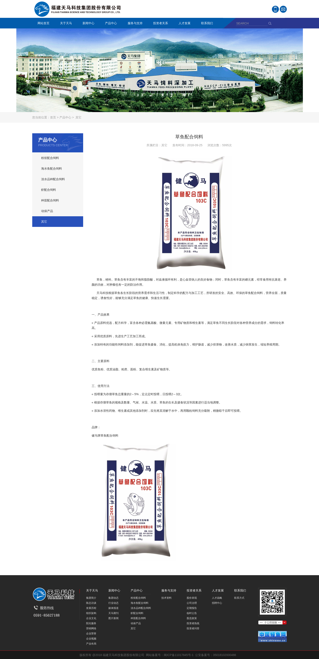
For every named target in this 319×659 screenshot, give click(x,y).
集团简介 (91, 597)
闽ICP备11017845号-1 (178, 655)
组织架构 (91, 613)
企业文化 (91, 618)
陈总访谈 (91, 602)
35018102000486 (224, 655)
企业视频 (91, 638)
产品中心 (110, 23)
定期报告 (192, 608)
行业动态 (113, 602)
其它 (78, 117)
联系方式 (239, 597)
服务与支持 (134, 23)
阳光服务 (91, 623)
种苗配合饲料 (50, 200)
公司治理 (192, 602)
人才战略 (217, 597)
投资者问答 (193, 628)
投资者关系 (159, 23)
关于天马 (65, 23)
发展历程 (91, 608)
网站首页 (43, 23)
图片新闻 (113, 618)
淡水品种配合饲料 (53, 179)
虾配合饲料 (48, 189)
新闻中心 (87, 23)
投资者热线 (193, 623)
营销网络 (91, 628)
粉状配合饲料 (50, 158)
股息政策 (192, 618)
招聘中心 (217, 602)
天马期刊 (113, 613)
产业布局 (91, 643)
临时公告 (192, 613)
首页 (53, 117)
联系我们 (206, 23)
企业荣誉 (91, 633)
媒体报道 (113, 608)
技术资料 (166, 597)
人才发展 (183, 23)
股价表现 (192, 597)
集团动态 (113, 597)
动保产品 (47, 211)
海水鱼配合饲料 (51, 168)
